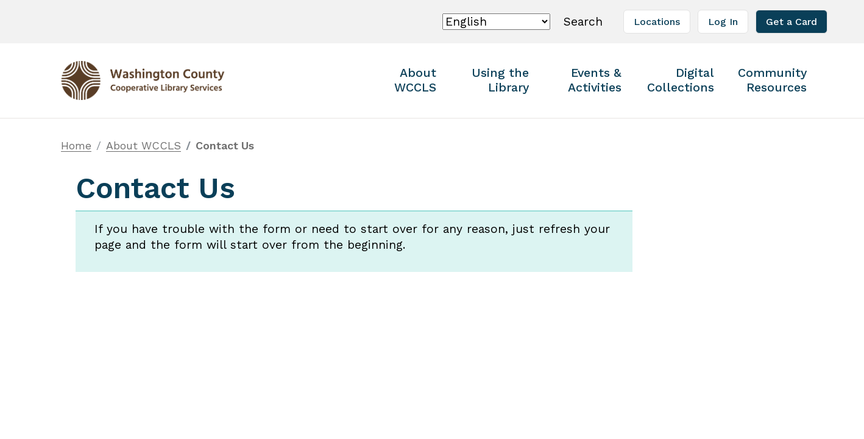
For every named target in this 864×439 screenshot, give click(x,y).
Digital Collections (680, 80)
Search (585, 21)
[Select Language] (496, 21)
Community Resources (772, 80)
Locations (657, 21)
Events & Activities (594, 80)
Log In (723, 21)
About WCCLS (415, 80)
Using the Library (500, 80)
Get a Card (791, 21)
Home (76, 145)
